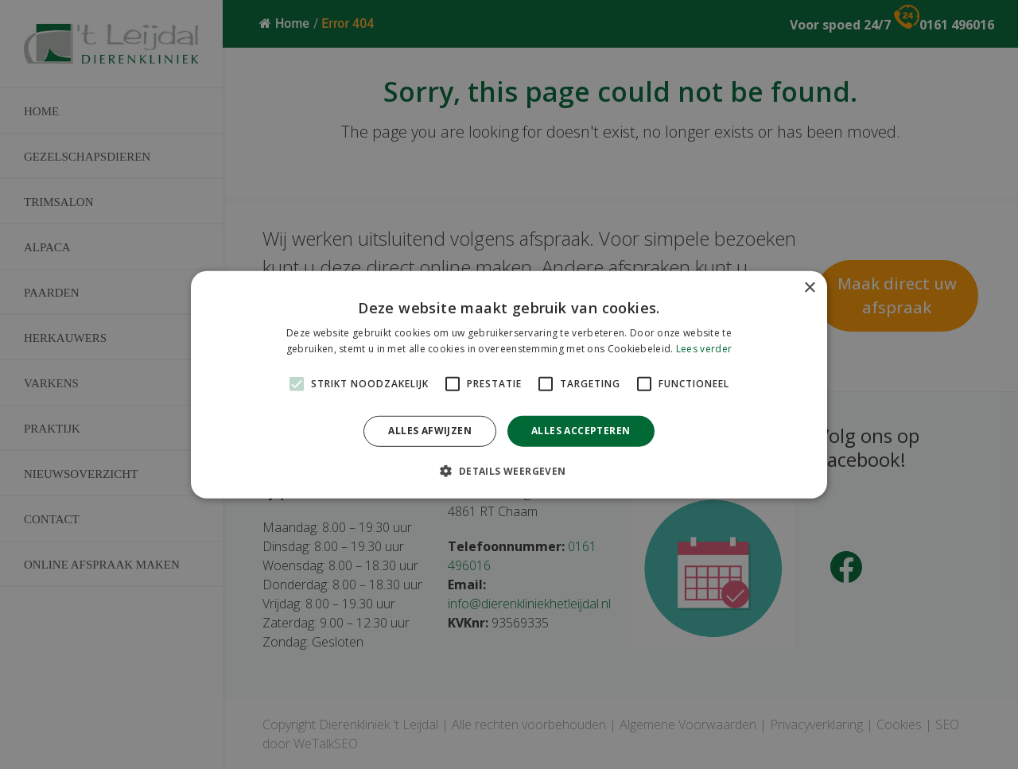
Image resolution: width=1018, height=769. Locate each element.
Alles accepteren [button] (580, 430)
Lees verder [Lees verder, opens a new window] (704, 348)
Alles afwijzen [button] (430, 430)
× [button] (809, 287)
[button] (508, 471)
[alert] (509, 384)
